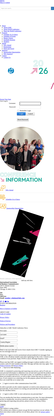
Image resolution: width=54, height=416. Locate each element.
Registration (7, 47)
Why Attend (7, 45)
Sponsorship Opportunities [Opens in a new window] (12, 52)
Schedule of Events (10, 36)
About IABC (8, 27)
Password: (12, 107)
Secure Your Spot (5, 99)
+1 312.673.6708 (8, 294)
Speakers (6, 41)
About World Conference (11, 29)
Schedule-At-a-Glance (10, 199)
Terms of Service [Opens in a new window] (5, 321)
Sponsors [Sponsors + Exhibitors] (5, 50)
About (4, 26)
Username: (12, 103)
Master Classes (8, 38)
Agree (2, 413)
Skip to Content (5, 2)
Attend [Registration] (4, 43)
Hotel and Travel (9, 48)
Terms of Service (5, 365)
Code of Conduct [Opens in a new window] (5, 314)
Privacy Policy (18, 365)
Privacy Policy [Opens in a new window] (4, 317)
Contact (4, 56)
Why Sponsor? (8, 54)
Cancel (30, 114)
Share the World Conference (12, 31)
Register (2, 305)
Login (21, 114)
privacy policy (45, 412)
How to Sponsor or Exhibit (8, 308)
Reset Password (23, 119)
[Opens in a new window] (1, 301)
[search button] (52, 8)
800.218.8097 (11, 296)
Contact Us (7, 57)
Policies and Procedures (7, 324)
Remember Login (25, 110)
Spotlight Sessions (9, 40)
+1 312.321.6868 (8, 293)
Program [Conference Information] (4, 33)
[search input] (25, 8)
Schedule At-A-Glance (11, 34)
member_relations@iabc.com (15, 298)
